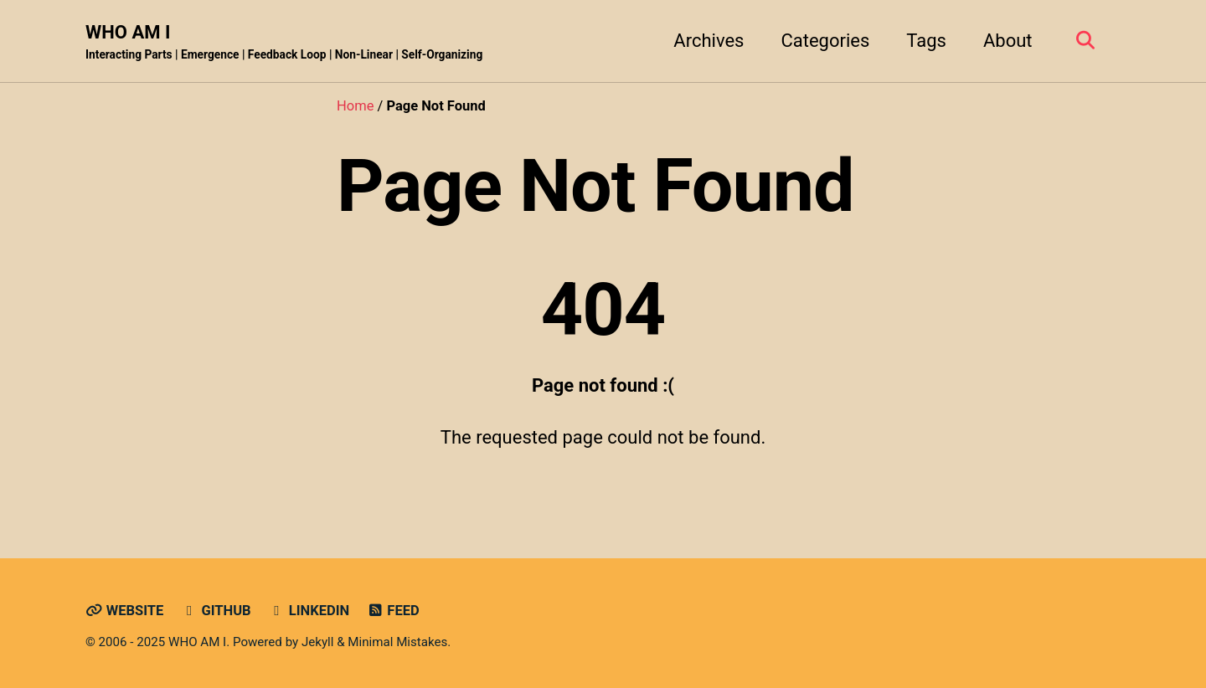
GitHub (216, 611)
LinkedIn (308, 611)
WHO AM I (283, 43)
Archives (708, 40)
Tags (926, 40)
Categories (825, 40)
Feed (393, 611)
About (1008, 40)
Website (124, 611)
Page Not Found (595, 185)
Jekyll (318, 641)
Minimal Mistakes (397, 641)
